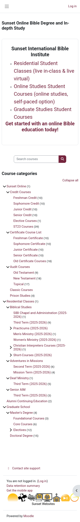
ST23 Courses (23, 226)
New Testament (24, 278)
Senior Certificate (25, 255)
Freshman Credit (25, 198)
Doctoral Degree (21, 436)
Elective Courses (25, 221)
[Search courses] (36, 159)
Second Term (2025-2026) (31, 367)
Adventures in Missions (26, 361)
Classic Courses (21, 290)
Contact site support (23, 468)
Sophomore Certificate (29, 244)
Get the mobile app (19, 490)
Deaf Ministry (19, 378)
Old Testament (23, 273)
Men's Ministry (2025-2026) (32, 334)
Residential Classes (20, 301)
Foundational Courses (28, 418)
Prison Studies (20, 296)
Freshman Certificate (28, 238)
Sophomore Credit (26, 203)
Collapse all (70, 180)
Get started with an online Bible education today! (39, 127)
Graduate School (18, 407)
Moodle (28, 516)
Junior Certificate (25, 250)
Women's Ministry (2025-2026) (34, 340)
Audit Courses (20, 267)
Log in (72, 6)
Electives (19, 430)
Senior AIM (17, 390)
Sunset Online (16, 186)
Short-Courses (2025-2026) (32, 355)
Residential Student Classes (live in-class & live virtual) (44, 71)
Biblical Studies (21, 307)
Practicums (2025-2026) (30, 328)
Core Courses (22, 424)
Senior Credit (22, 215)
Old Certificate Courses (29, 261)
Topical (18, 284)
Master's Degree (21, 413)
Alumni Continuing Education (27, 401)
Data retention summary (23, 486)
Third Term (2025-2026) (30, 322)
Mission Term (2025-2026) (32, 372)
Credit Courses (20, 192)
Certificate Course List (25, 232)
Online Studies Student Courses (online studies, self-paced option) (41, 94)
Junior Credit (22, 209)
